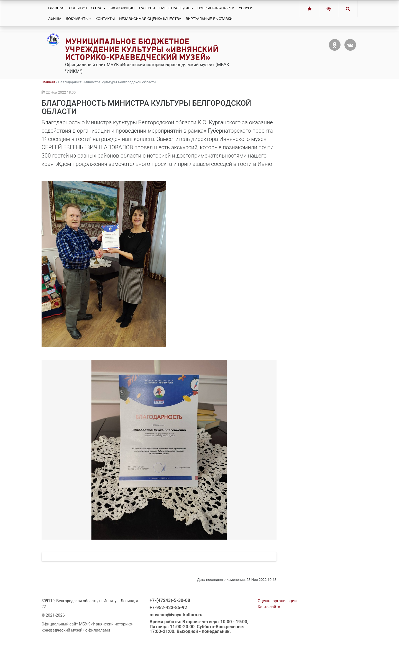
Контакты (105, 19)
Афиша (54, 19)
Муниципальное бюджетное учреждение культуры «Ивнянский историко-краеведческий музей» (141, 49)
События (78, 8)
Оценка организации (277, 624)
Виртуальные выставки (209, 19)
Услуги (246, 8)
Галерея (147, 8)
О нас (97, 8)
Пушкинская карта (216, 8)
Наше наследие (175, 8)
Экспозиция (122, 8)
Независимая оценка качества (150, 19)
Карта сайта (269, 630)
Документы (77, 19)
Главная (56, 8)
